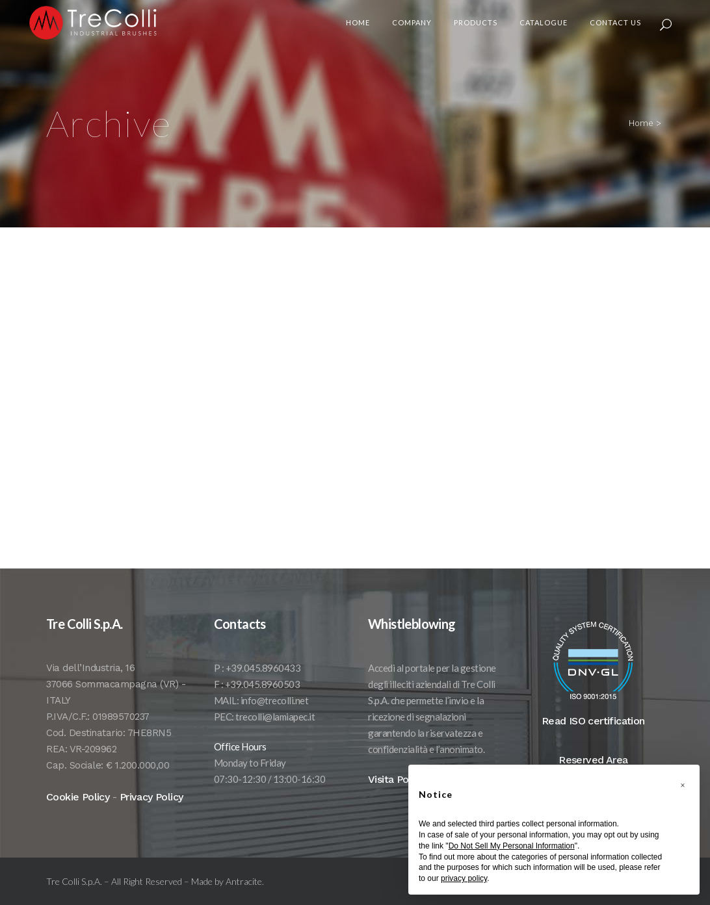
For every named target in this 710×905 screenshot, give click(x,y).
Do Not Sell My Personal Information (512, 845)
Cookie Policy (77, 816)
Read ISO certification (593, 740)
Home (641, 123)
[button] (682, 785)
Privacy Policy (151, 816)
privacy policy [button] (464, 878)
